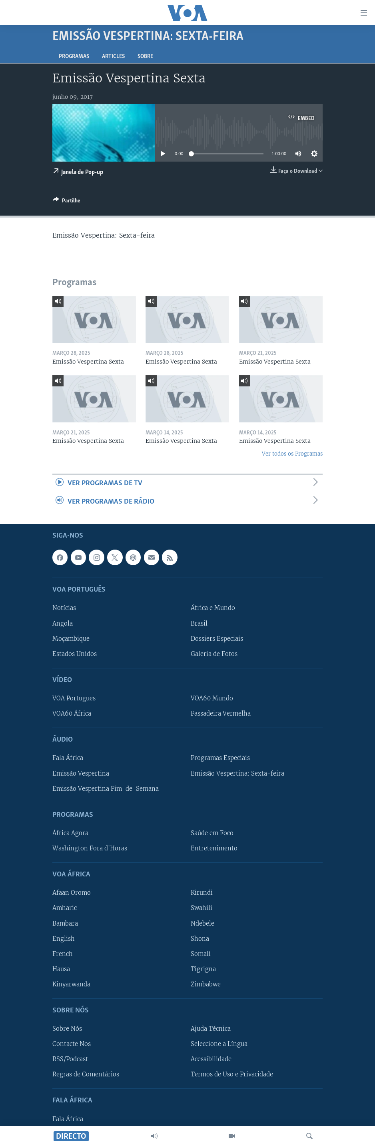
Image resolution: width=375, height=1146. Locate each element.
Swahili (201, 908)
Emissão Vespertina (80, 773)
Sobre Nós (67, 1028)
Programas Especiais (220, 758)
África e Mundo (213, 608)
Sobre (145, 57)
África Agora (70, 833)
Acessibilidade (211, 1059)
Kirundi (202, 893)
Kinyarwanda (71, 984)
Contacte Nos (71, 1044)
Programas (74, 57)
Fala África (67, 758)
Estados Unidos (74, 654)
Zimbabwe (206, 984)
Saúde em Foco (212, 833)
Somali (201, 954)
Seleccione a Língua (219, 1044)
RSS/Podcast (70, 1059)
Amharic (64, 908)
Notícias (64, 608)
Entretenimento (214, 848)
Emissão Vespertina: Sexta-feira (237, 773)
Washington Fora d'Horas (89, 848)
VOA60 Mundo (212, 698)
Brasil (199, 623)
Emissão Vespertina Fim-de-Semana (105, 788)
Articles (113, 57)
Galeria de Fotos (214, 654)
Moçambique (71, 638)
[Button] (66, 202)
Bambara (65, 923)
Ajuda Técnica (211, 1028)
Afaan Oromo (71, 893)
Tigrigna (203, 969)
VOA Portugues (74, 698)
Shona (200, 938)
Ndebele (202, 923)
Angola (62, 623)
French (62, 954)
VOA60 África (71, 713)
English (63, 938)
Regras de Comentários (85, 1074)
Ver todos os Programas (292, 453)
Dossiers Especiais (217, 638)
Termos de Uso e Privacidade (232, 1074)
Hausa (61, 969)
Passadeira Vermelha (221, 713)
